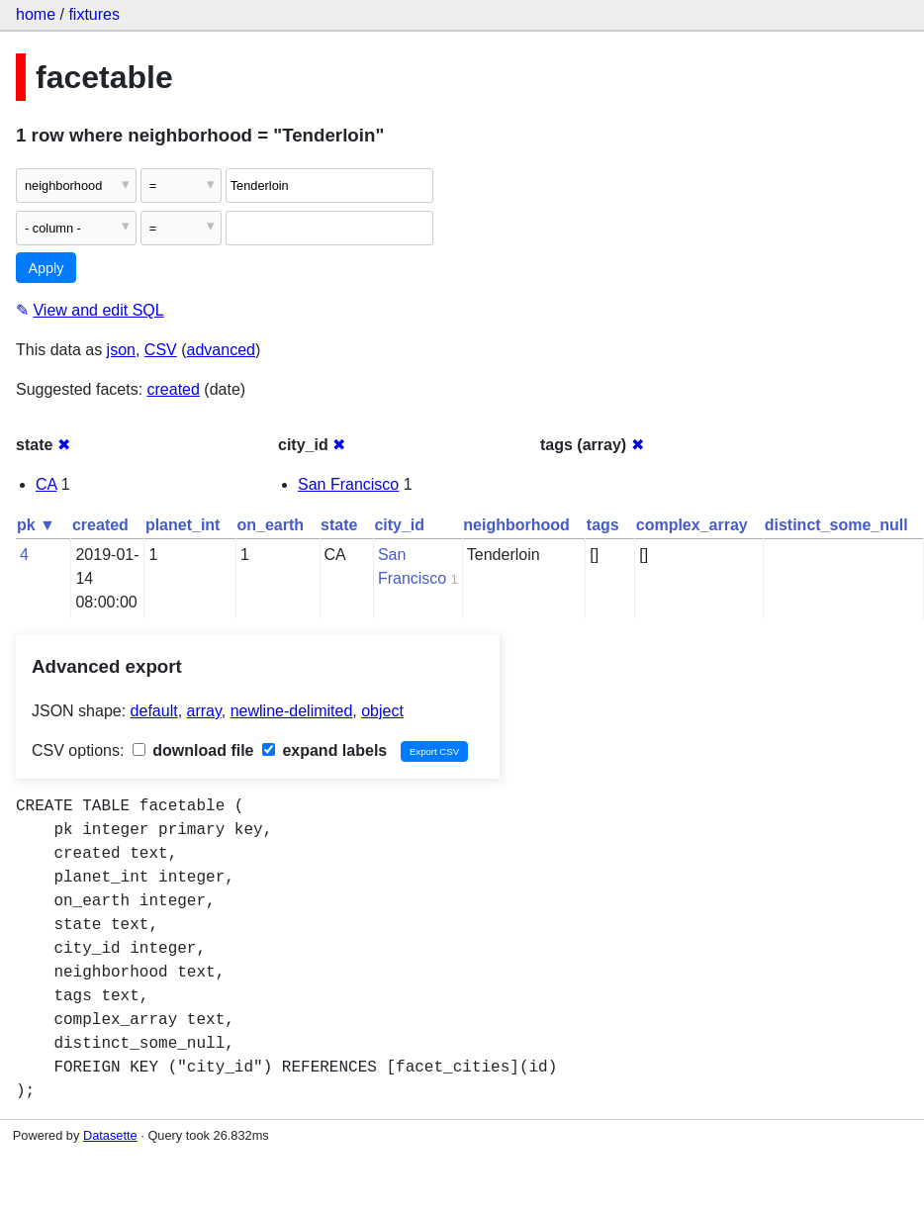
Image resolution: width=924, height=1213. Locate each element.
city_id (399, 524)
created (173, 389)
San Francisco (348, 484)
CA (46, 484)
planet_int (183, 524)
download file (193, 750)
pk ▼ (36, 524)
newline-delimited (292, 710)
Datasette (110, 1135)
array (204, 710)
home (35, 14)
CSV (160, 349)
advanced (221, 349)
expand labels (324, 750)
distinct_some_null (836, 524)
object (382, 710)
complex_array (692, 524)
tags (603, 524)
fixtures (94, 14)
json (121, 349)
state (339, 524)
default (154, 710)
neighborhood (516, 524)
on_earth (270, 524)
